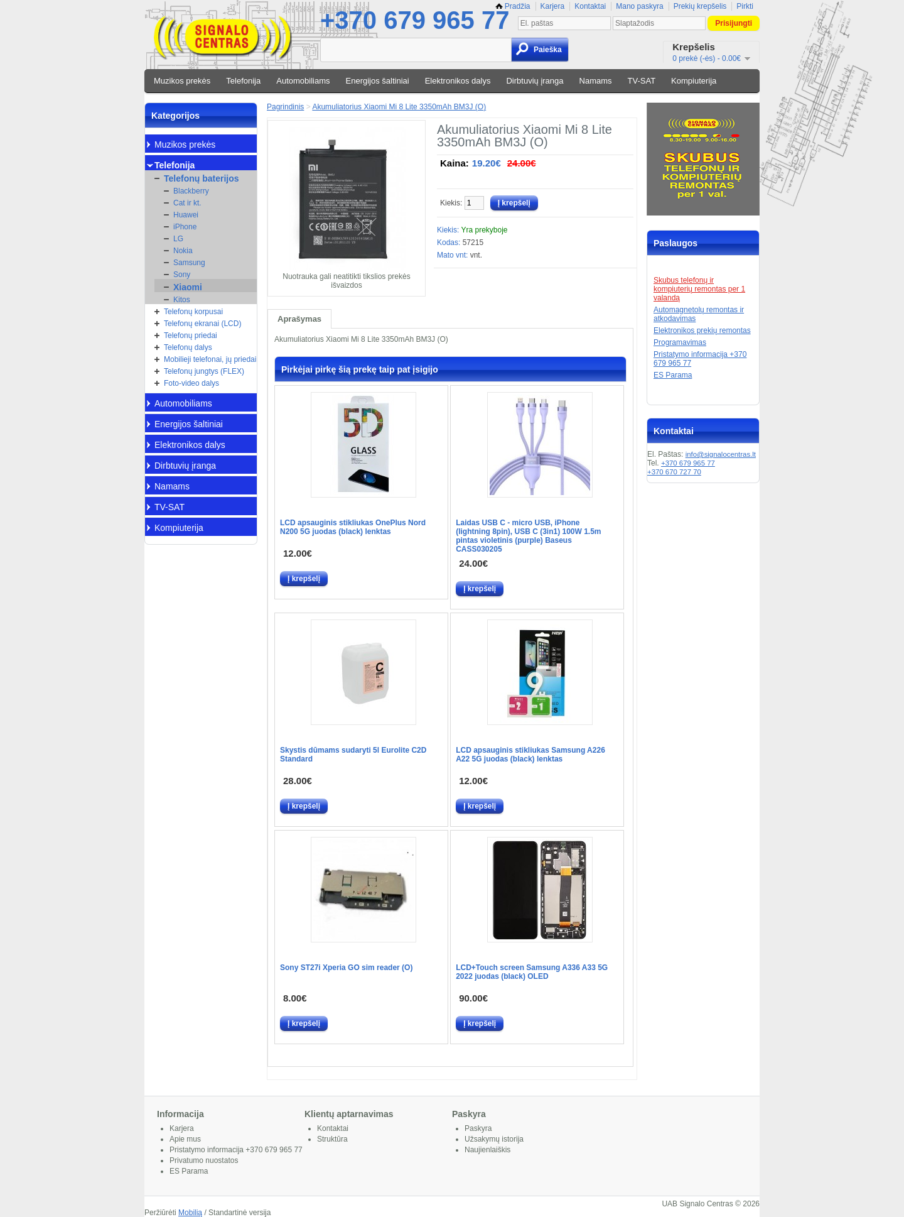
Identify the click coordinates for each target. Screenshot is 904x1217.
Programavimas (680, 342)
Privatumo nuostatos (204, 1160)
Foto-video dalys (191, 383)
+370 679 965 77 (414, 20)
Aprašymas (299, 319)
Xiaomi (187, 287)
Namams (595, 80)
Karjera (553, 6)
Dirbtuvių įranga (534, 80)
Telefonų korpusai (193, 311)
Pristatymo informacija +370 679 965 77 (236, 1149)
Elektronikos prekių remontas (702, 330)
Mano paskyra (639, 6)
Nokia (183, 250)
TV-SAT (642, 80)
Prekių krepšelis (700, 6)
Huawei (185, 214)
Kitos (181, 299)
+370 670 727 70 (674, 472)
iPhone (184, 226)
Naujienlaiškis (487, 1149)
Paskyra (478, 1128)
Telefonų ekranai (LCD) (202, 323)
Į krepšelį (304, 578)
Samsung (189, 262)
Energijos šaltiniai (377, 80)
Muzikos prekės (182, 80)
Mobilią (190, 1212)
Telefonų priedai (190, 335)
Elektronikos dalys (458, 80)
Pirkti (744, 6)
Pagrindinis (285, 106)
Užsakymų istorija (494, 1139)
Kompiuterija (693, 80)
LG (178, 238)
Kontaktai (590, 6)
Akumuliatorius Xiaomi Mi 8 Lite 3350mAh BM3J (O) (399, 106)
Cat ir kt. (187, 203)
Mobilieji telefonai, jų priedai (210, 359)
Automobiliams (303, 80)
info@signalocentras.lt (721, 454)
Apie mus (185, 1139)
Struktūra (332, 1139)
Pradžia (512, 6)
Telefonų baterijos (201, 178)
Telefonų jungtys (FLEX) (204, 371)
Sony (181, 274)
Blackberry (191, 191)
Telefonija (243, 80)
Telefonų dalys (188, 347)
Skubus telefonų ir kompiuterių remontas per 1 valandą (699, 289)
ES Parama (673, 375)
